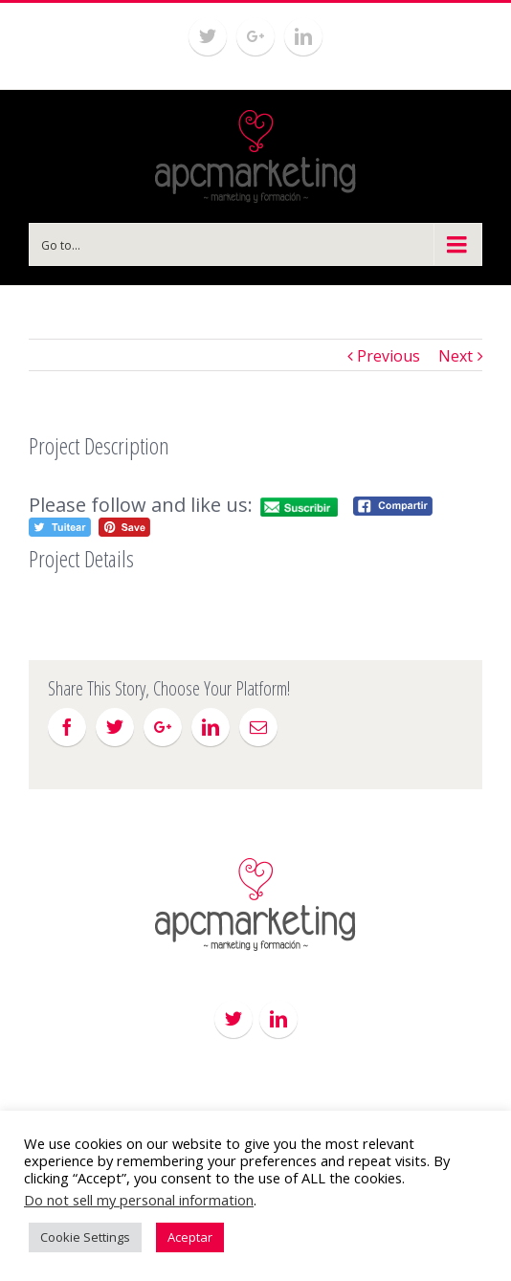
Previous (388, 355)
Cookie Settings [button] (85, 1237)
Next (455, 355)
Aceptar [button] (189, 1237)
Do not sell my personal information (139, 1199)
